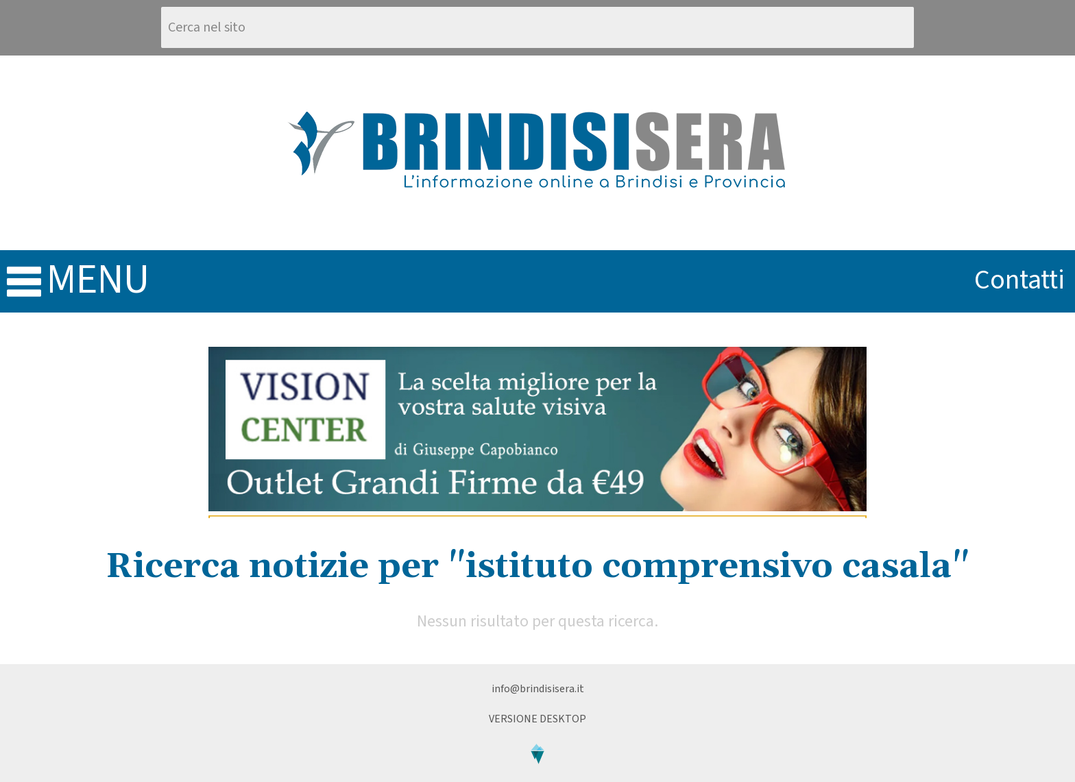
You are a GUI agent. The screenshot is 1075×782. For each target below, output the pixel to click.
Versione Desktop (537, 718)
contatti (1019, 280)
